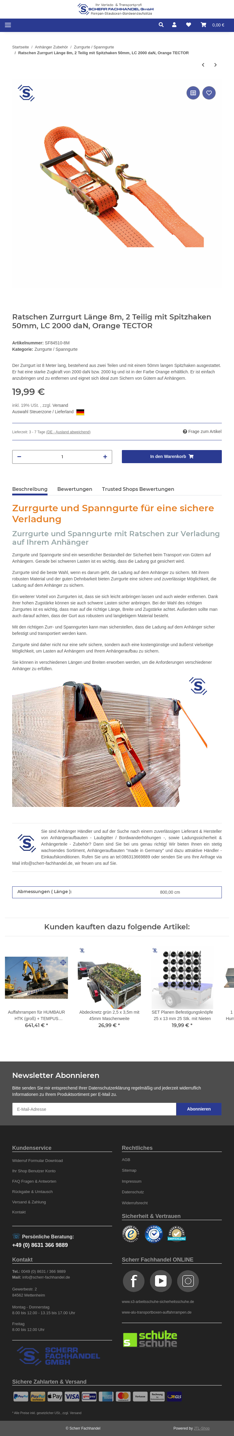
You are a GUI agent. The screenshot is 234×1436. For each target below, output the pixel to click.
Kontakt (19, 1212)
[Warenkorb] (212, 25)
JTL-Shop (202, 1428)
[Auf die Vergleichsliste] (193, 93)
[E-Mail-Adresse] (94, 1109)
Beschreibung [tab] (30, 489)
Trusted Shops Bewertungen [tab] (138, 489)
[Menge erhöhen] (105, 456)
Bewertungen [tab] (74, 489)
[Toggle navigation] (8, 25)
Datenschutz (133, 1192)
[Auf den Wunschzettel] (209, 93)
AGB (126, 1159)
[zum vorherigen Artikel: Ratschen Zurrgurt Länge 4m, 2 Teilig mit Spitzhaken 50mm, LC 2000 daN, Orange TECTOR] (203, 65)
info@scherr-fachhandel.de (47, 863)
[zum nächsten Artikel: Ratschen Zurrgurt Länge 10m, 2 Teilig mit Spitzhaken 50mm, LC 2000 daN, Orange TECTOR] (215, 65)
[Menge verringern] (19, 456)
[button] (163, 25)
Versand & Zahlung (29, 1202)
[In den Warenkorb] (172, 456)
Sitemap (129, 1170)
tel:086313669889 (133, 856)
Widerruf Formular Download (37, 1160)
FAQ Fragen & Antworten (34, 1181)
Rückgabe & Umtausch (32, 1191)
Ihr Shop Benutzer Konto (34, 1171)
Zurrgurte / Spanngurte (56, 349)
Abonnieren (199, 1109)
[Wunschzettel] (188, 25)
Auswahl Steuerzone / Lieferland (48, 412)
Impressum (131, 1181)
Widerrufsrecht (135, 1203)
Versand (60, 405)
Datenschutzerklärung (109, 1088)
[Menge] (62, 456)
